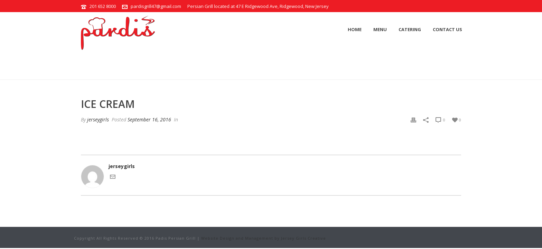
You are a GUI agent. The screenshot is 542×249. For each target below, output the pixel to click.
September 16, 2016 (149, 119)
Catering (410, 29)
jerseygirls (98, 119)
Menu (380, 29)
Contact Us (447, 29)
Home (355, 29)
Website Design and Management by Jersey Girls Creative (263, 238)
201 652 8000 (103, 6)
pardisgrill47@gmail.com (156, 6)
